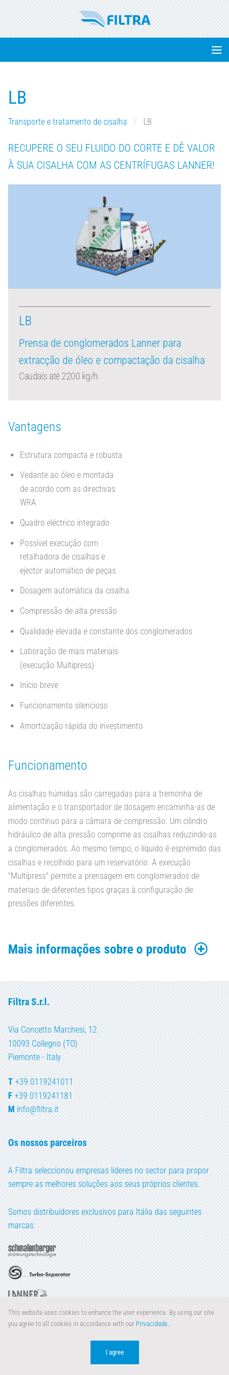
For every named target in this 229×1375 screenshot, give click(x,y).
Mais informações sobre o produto (108, 949)
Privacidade (152, 1324)
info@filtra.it (38, 1109)
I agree (115, 1352)
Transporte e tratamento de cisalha (68, 122)
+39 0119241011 (44, 1082)
